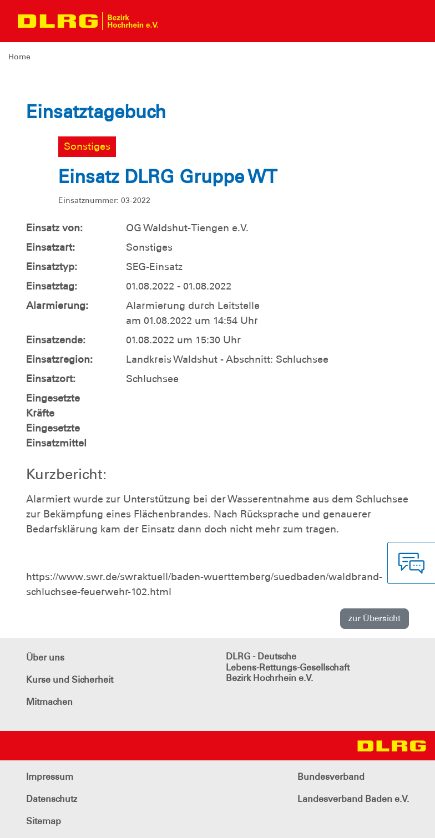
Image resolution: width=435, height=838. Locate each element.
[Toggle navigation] (176, 21)
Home (19, 56)
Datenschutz (51, 799)
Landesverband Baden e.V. (353, 799)
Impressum (49, 776)
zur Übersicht (374, 618)
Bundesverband (331, 776)
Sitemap (43, 821)
